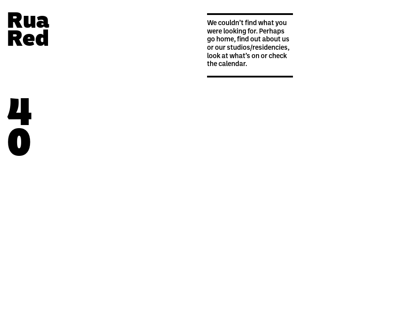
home (225, 39)
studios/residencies (257, 48)
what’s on (244, 56)
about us (275, 39)
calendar (232, 64)
